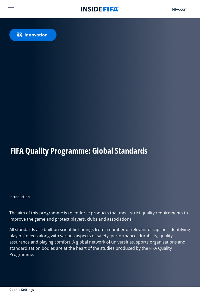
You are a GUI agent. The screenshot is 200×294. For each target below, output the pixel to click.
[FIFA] (100, 9)
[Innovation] (33, 35)
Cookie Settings (21, 289)
